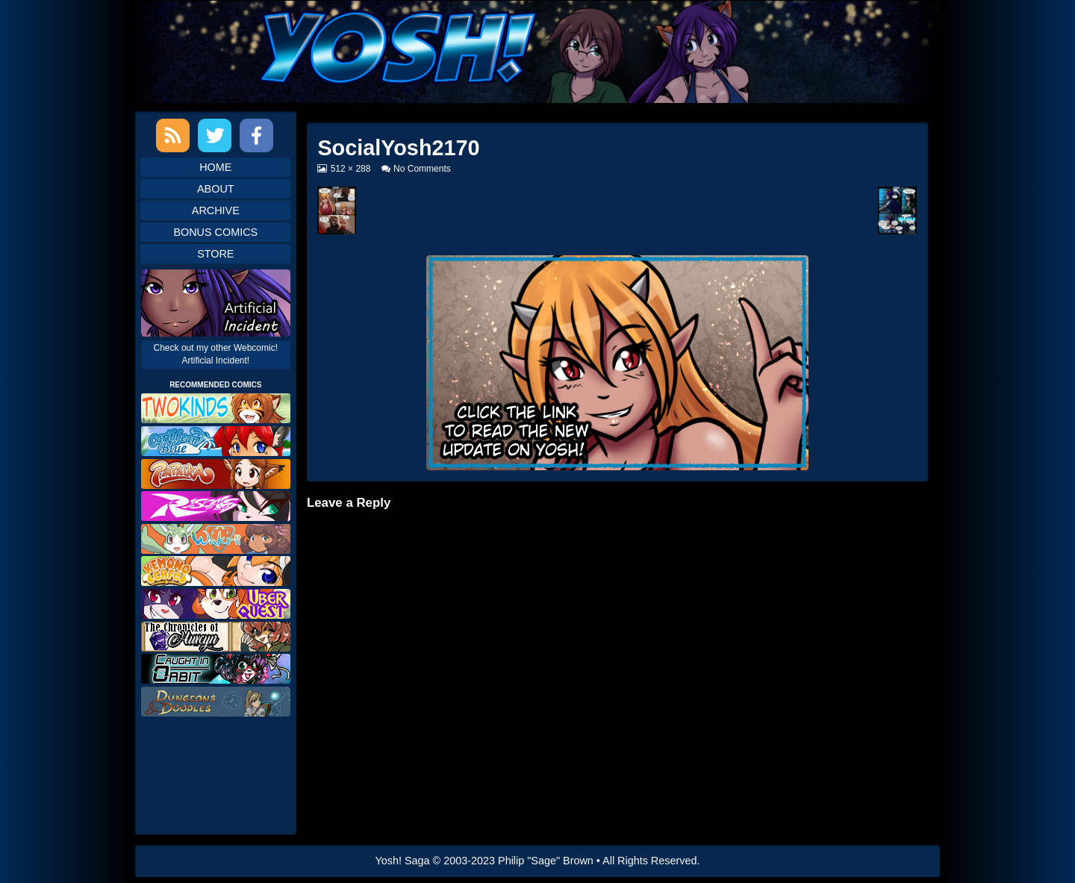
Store (215, 254)
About (215, 189)
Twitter (214, 135)
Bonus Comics (215, 232)
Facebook (256, 135)
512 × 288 (350, 168)
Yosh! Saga (403, 861)
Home (215, 167)
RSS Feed (173, 135)
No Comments (422, 168)
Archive (216, 210)
